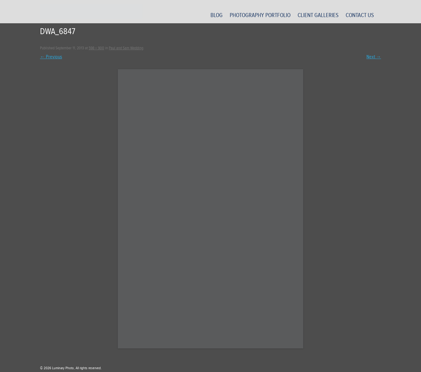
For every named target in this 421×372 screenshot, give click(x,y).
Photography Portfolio (260, 15)
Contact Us (360, 15)
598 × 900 (96, 48)
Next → (373, 57)
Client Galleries (318, 15)
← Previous (51, 57)
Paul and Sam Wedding (126, 48)
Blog (216, 15)
